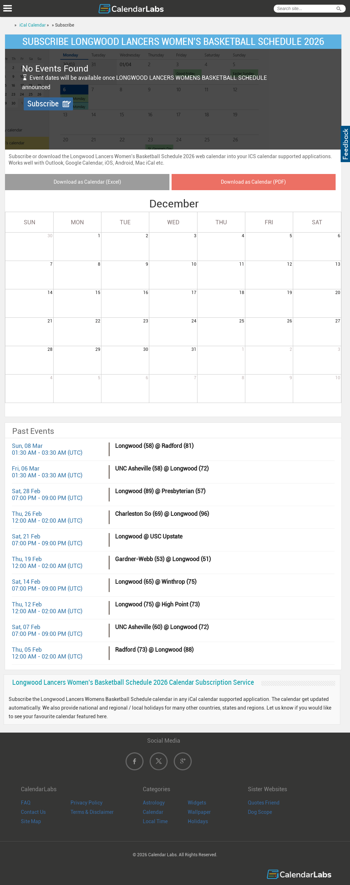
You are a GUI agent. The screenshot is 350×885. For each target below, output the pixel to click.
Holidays (198, 821)
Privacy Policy (87, 803)
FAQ (26, 803)
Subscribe (43, 103)
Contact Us (33, 812)
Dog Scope (260, 812)
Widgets (197, 803)
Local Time (155, 821)
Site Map (31, 821)
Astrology (154, 803)
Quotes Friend (263, 803)
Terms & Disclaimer (92, 812)
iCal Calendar (32, 25)
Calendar (153, 812)
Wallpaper (199, 812)
